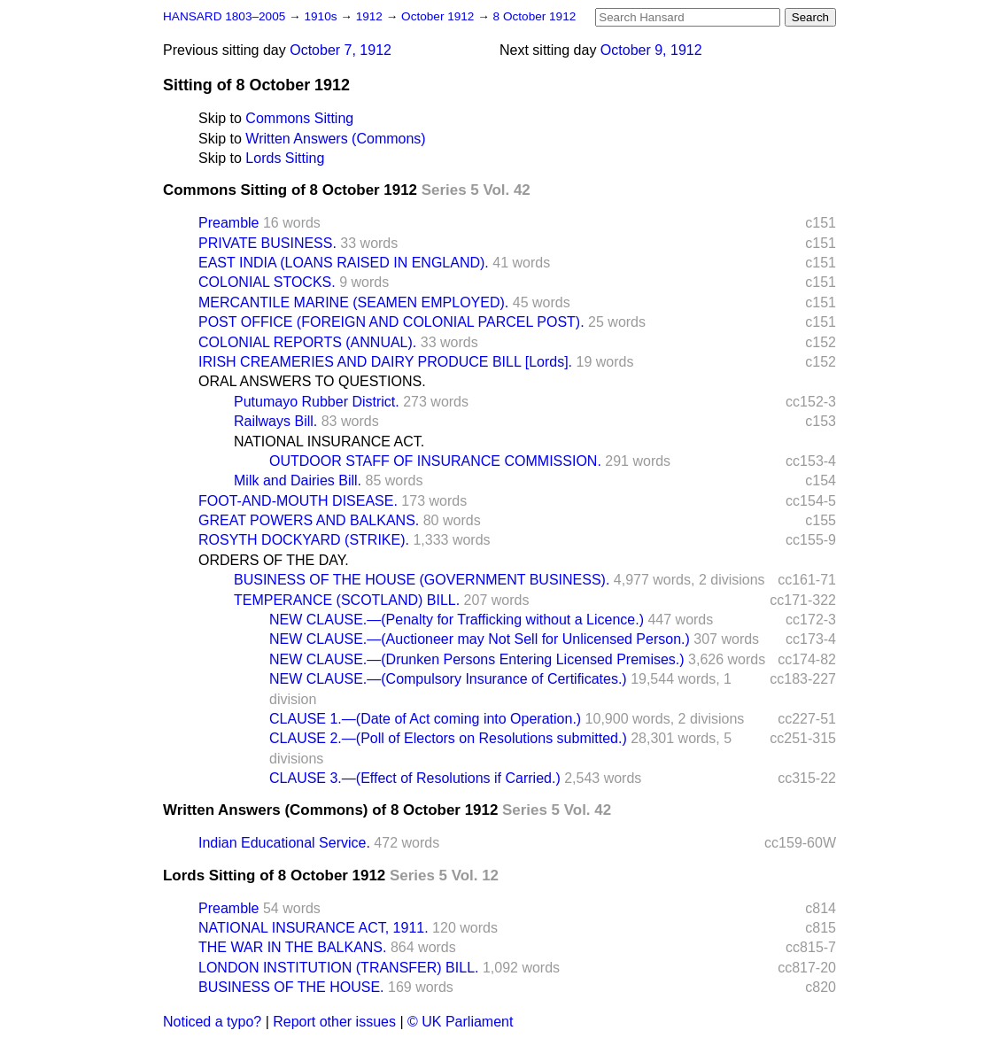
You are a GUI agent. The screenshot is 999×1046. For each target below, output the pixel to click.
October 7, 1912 (340, 50)
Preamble (228, 222)
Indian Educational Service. (284, 842)
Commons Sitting (299, 118)
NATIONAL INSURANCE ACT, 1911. (313, 927)
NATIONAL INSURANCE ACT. (329, 441)
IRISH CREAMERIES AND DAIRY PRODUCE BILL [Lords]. (385, 361)
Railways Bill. (275, 421)
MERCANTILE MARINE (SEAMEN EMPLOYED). (353, 302)
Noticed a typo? (212, 1021)
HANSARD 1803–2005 (224, 16)
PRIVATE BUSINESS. (267, 243)
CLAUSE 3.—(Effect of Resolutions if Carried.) (415, 778)
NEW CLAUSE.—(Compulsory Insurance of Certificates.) (448, 678)
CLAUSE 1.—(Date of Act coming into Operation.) (425, 718)
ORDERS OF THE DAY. (273, 560)
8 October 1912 (535, 16)
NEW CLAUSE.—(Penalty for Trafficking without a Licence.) (456, 619)
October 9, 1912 (651, 50)
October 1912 (439, 16)
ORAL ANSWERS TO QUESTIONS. (312, 381)
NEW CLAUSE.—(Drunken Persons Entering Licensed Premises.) (477, 659)
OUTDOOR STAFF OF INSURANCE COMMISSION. (435, 461)
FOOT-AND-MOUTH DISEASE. (298, 500)
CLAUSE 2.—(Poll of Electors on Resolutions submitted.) (448, 738)
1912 (371, 16)
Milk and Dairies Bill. (297, 480)
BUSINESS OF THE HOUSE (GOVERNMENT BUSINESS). (421, 579)
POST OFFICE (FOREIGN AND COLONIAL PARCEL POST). (391, 321)
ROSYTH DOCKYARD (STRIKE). (303, 539)
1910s (322, 16)
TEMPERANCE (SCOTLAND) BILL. (347, 600)
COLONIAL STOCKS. (267, 282)
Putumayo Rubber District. (316, 401)
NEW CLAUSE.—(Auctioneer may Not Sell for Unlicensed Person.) (479, 639)
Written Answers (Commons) (335, 138)
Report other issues (334, 1021)
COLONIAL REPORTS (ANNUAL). (307, 342)
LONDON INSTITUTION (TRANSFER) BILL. (338, 967)
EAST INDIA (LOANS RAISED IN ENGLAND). (343, 262)
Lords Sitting (284, 158)
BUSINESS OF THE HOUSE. (291, 987)
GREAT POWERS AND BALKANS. (308, 520)
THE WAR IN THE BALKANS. (292, 947)
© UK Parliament (460, 1021)
